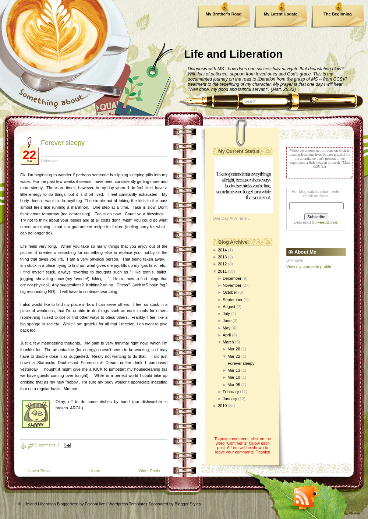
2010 (222, 405)
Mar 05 (233, 384)
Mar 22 (233, 356)
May (226, 328)
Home (94, 471)
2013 (222, 257)
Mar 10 (233, 377)
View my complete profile (308, 266)
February (231, 391)
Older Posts (149, 471)
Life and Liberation (233, 54)
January (230, 398)
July (226, 313)
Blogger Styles (188, 504)
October (230, 292)
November (232, 285)
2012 (222, 264)
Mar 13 (233, 370)
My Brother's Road (223, 14)
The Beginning (337, 14)
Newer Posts (39, 471)
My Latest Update (280, 14)
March (228, 342)
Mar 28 (233, 349)
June (227, 320)
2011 (222, 271)
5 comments (45, 445)
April (227, 335)
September (233, 299)
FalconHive (95, 504)
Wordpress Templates (128, 504)
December (232, 278)
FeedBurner (328, 222)
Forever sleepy (63, 142)
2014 (222, 250)
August (229, 306)
